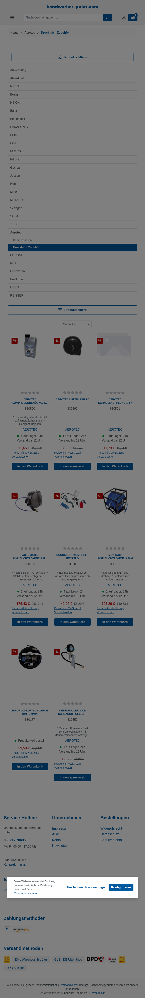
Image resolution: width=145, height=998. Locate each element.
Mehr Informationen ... (27, 893)
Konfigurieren (121, 887)
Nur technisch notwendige (86, 887)
